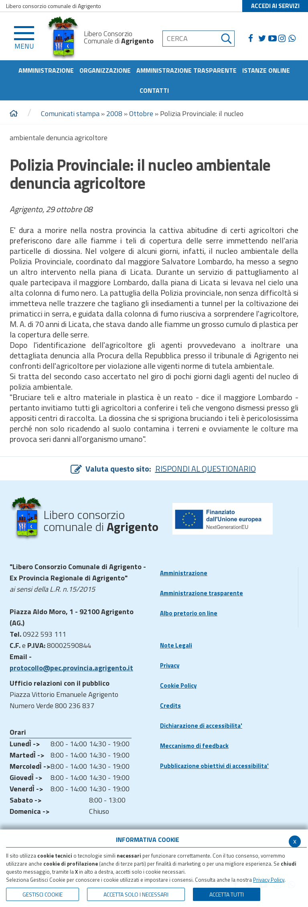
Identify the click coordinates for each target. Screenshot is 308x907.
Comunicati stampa (70, 113)
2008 (114, 113)
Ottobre (141, 113)
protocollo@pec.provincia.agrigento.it (71, 667)
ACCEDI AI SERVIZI (275, 5)
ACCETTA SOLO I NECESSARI (135, 894)
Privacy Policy (268, 880)
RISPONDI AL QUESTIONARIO (205, 468)
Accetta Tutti (226, 894)
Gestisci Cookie (42, 894)
